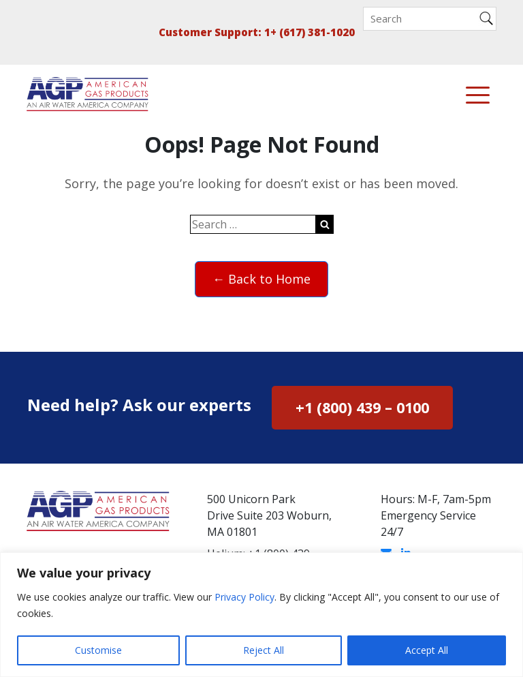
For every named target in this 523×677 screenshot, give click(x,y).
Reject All (263, 650)
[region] (261, 614)
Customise (98, 650)
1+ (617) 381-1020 (309, 32)
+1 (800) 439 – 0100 (362, 407)
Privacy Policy (244, 596)
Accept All (426, 650)
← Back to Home (261, 279)
